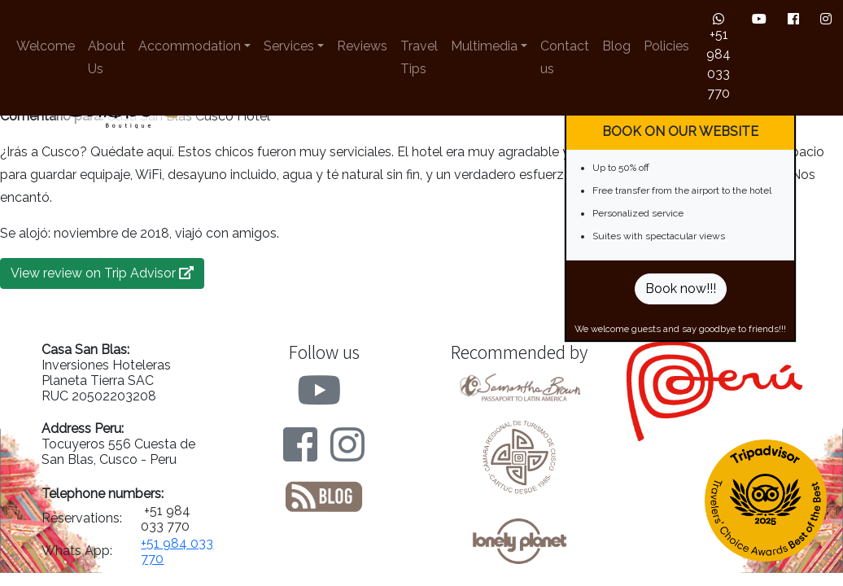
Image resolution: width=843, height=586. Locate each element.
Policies (666, 46)
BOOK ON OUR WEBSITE (680, 131)
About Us (106, 57)
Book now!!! (680, 288)
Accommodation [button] (189, 46)
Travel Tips (419, 57)
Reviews (362, 46)
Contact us (564, 57)
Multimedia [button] (484, 46)
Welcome (45, 46)
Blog (616, 46)
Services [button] (289, 46)
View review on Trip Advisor (102, 273)
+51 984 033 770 (718, 56)
